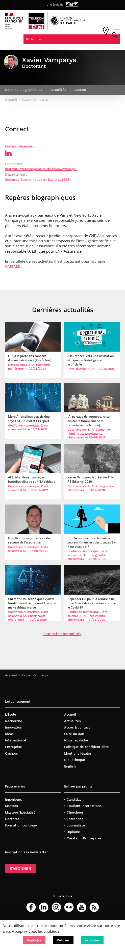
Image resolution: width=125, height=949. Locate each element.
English (70, 766)
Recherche (13, 721)
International (15, 740)
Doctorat (12, 819)
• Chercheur (73, 812)
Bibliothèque (74, 760)
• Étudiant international (83, 806)
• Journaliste (74, 825)
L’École (10, 714)
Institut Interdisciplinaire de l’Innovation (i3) (41, 169)
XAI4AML (13, 266)
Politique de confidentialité (86, 747)
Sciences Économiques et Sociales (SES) (38, 179)
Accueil (11, 675)
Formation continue (21, 825)
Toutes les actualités (62, 634)
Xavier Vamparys (35, 675)
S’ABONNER (20, 868)
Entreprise (13, 747)
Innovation (13, 727)
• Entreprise (74, 819)
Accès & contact (77, 727)
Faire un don (74, 734)
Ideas (9, 734)
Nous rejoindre (76, 740)
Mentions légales (78, 753)
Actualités (72, 721)
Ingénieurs (13, 799)
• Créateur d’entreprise (82, 838)
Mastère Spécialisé (20, 812)
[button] (34, 940)
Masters (11, 806)
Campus (11, 753)
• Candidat (72, 799)
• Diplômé (72, 832)
